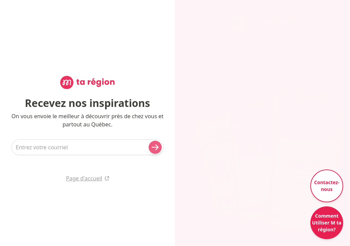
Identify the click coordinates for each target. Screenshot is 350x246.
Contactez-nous (326, 185)
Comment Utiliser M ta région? (326, 223)
